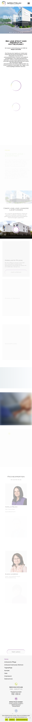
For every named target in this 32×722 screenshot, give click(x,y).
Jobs (5, 673)
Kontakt (7, 670)
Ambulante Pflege (10, 662)
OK (6, 719)
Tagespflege (8, 667)
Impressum (8, 676)
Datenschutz (8, 679)
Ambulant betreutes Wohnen (13, 665)
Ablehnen (12, 719)
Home (6, 659)
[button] (28, 3)
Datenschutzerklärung (22, 719)
